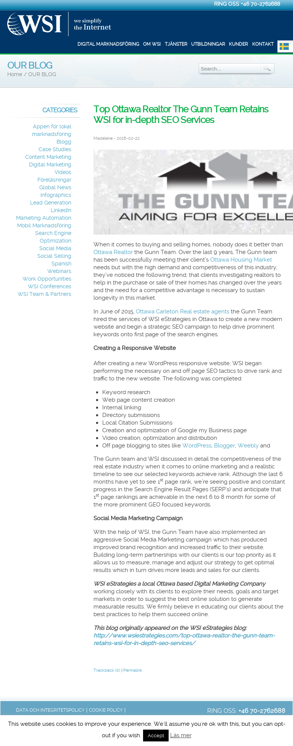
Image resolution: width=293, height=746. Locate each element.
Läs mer (181, 735)
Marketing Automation (43, 218)
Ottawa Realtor (113, 252)
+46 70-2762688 (260, 4)
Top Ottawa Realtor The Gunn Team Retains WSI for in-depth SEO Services (180, 114)
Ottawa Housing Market (241, 259)
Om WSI (152, 44)
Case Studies (55, 149)
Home (14, 74)
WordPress (196, 445)
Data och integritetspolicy (50, 710)
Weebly (248, 445)
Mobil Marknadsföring (44, 225)
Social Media (55, 248)
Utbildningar (208, 44)
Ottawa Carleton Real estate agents (182, 311)
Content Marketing (48, 157)
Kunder (238, 44)
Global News (55, 187)
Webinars (59, 271)
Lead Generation (50, 203)
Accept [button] (156, 735)
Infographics (55, 195)
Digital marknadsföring (108, 44)
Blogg (63, 142)
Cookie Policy (106, 710)
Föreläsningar (54, 180)
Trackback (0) (106, 670)
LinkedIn (61, 210)
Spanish (61, 263)
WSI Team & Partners (44, 294)
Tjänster (176, 44)
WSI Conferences (49, 286)
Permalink (132, 670)
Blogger (224, 445)
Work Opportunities (47, 279)
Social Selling (54, 256)
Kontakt (263, 44)
